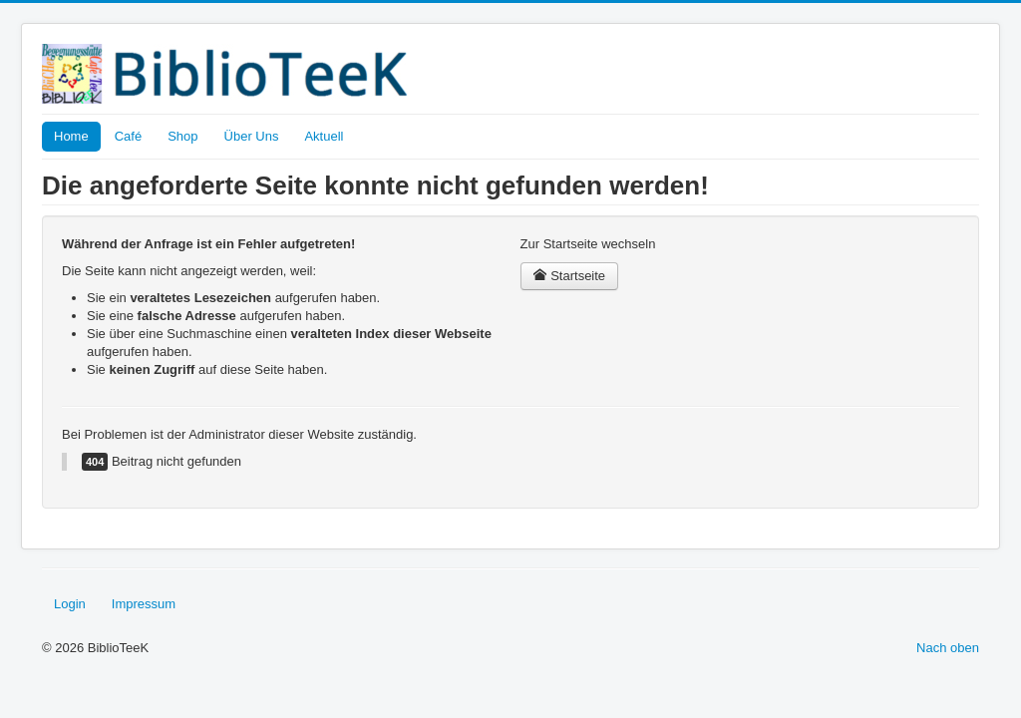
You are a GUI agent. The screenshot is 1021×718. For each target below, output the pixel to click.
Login (70, 603)
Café (128, 136)
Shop (182, 136)
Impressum (143, 603)
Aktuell (323, 136)
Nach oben (947, 647)
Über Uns (251, 136)
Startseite (569, 275)
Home (71, 136)
